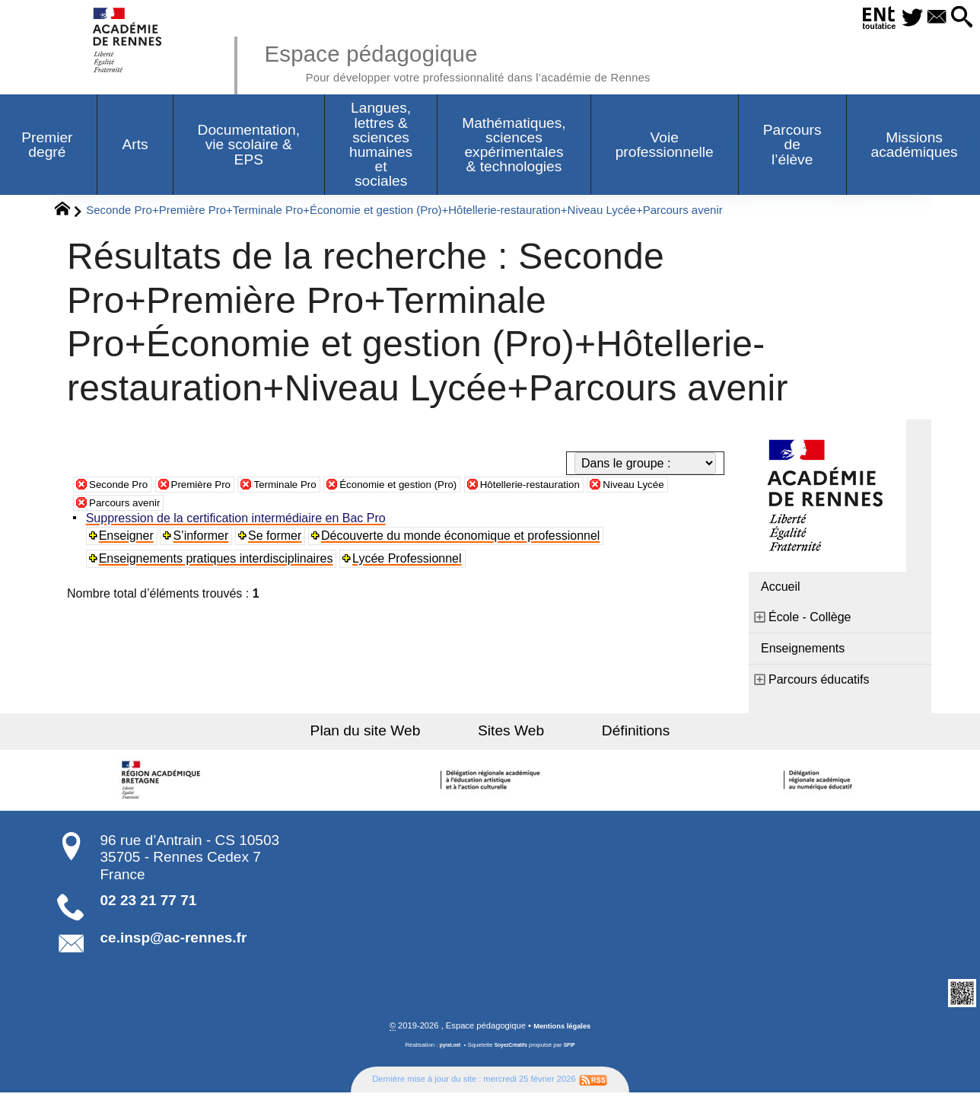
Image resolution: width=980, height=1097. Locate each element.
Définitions (612, 734)
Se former (278, 539)
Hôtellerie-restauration (599, 487)
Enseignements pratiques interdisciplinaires (218, 562)
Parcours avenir (171, 505)
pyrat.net (445, 1050)
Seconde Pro (124, 487)
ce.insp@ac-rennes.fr (173, 941)
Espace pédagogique (495, 61)
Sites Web (511, 734)
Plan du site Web (390, 734)
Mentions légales (562, 1030)
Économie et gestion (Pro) (446, 487)
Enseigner (128, 539)
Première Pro (218, 487)
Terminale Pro (315, 487)
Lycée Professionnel (410, 562)
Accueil (780, 590)
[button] (958, 18)
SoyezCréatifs (512, 1050)
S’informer (204, 539)
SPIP (574, 1050)
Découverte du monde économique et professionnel (465, 539)
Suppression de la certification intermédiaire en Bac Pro (238, 521)
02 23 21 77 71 (148, 904)
